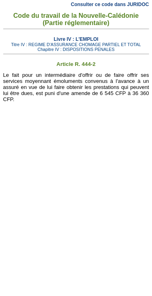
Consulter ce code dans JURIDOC (110, 4)
